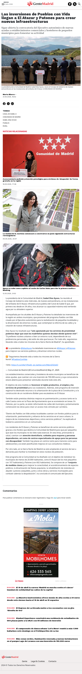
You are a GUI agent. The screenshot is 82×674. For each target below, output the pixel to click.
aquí (55, 498)
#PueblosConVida (19, 359)
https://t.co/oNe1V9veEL (21, 365)
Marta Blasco (9, 94)
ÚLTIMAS (19, 581)
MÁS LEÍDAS (60, 581)
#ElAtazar (61, 348)
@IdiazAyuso (26, 348)
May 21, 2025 (53, 370)
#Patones (71, 348)
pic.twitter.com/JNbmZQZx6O (45, 365)
